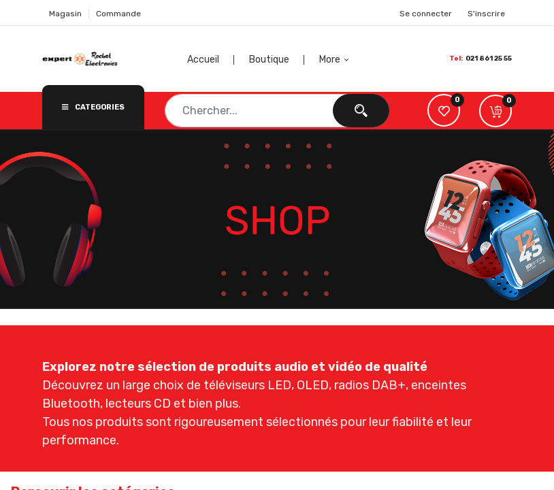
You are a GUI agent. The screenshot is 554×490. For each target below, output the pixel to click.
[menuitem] (221, 60)
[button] (336, 60)
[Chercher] (361, 110)
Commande (118, 13)
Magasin (65, 13)
